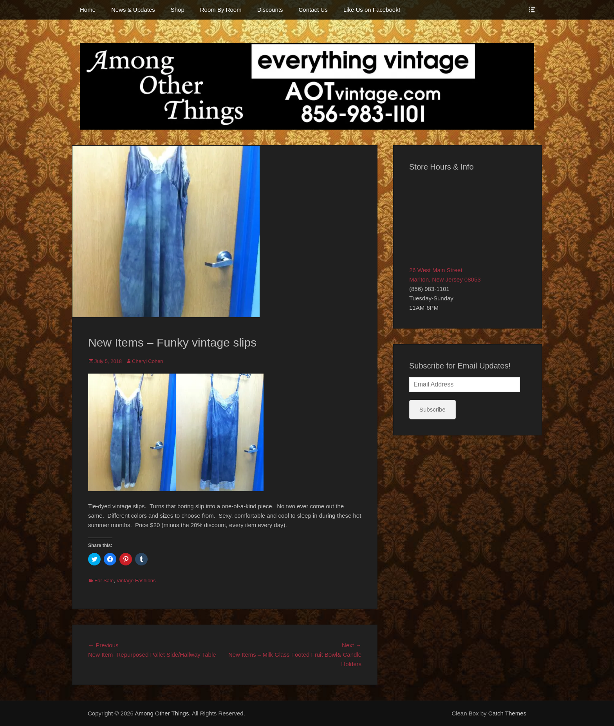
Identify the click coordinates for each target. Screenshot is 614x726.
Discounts (270, 9)
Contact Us (313, 9)
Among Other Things (162, 713)
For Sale (104, 580)
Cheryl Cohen (147, 361)
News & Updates (133, 9)
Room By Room (221, 9)
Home (88, 9)
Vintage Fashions (135, 580)
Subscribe (432, 409)
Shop (177, 9)
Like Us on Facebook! (371, 9)
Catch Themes (507, 713)
